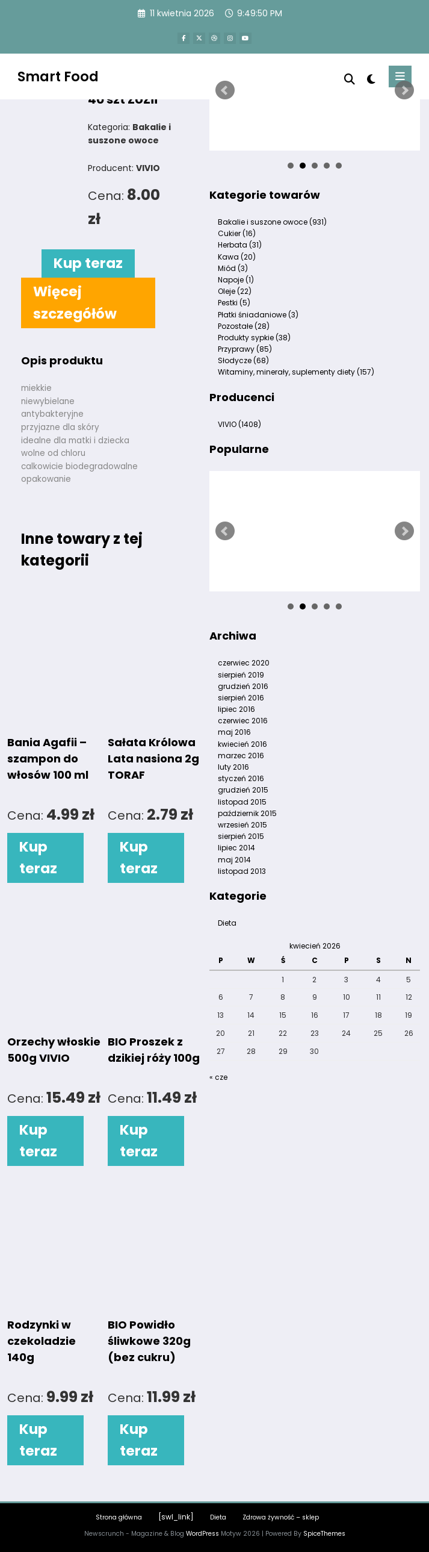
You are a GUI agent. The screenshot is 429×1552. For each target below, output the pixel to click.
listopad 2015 (242, 802)
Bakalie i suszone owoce (272, 222)
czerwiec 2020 (244, 663)
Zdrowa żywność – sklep (280, 1517)
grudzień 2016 (243, 686)
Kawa (237, 257)
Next (404, 90)
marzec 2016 (241, 755)
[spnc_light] (370, 78)
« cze (218, 1077)
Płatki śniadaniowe (258, 315)
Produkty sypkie (254, 337)
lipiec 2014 (236, 848)
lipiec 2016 (236, 709)
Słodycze (243, 360)
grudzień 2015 (243, 790)
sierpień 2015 (241, 836)
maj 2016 (234, 732)
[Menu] (400, 76)
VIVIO (239, 424)
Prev (225, 90)
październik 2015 (247, 813)
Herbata (240, 245)
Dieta (227, 923)
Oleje (235, 291)
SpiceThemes (324, 1533)
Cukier (237, 233)
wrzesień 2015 (242, 825)
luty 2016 (233, 767)
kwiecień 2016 (242, 744)
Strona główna (119, 1517)
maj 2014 (234, 860)
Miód (233, 268)
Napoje (236, 280)
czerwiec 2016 (243, 720)
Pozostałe (244, 326)
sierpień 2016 (241, 698)
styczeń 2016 (241, 778)
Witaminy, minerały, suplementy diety (296, 372)
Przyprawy (245, 349)
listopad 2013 (242, 871)
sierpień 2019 (241, 675)
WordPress (202, 1533)
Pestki (234, 303)
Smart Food (58, 75)
